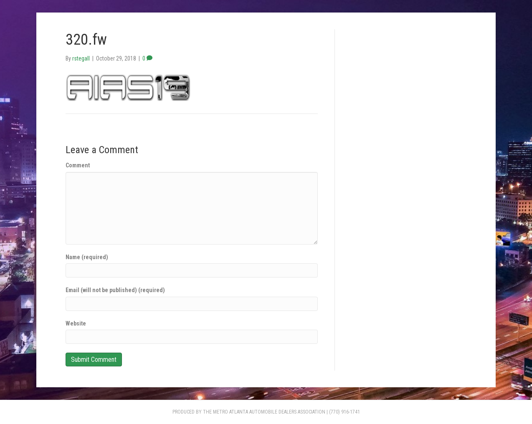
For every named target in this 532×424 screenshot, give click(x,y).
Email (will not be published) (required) (115, 290)
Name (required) (87, 257)
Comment (78, 165)
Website (76, 323)
